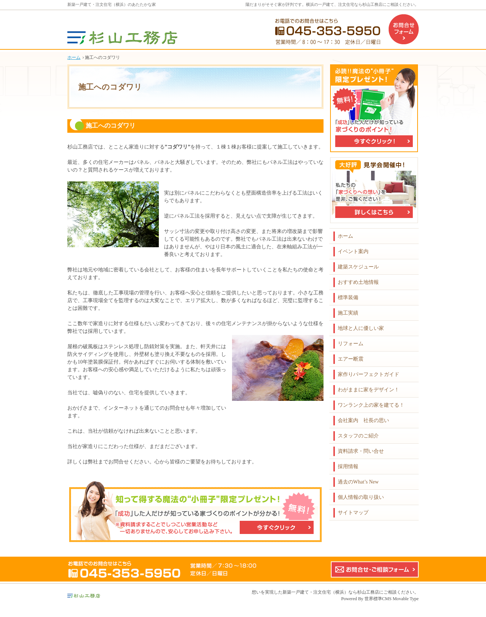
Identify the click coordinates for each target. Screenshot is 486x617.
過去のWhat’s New (358, 482)
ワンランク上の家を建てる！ (371, 405)
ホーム (345, 236)
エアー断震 (350, 359)
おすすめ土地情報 (358, 282)
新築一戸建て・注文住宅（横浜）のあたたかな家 (111, 4)
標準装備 (348, 297)
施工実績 (348, 313)
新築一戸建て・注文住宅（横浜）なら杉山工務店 (331, 592)
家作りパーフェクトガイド (368, 374)
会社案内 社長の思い (363, 420)
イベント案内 (353, 251)
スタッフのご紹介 (358, 436)
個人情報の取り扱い (361, 497)
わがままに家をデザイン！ (368, 389)
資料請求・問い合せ (361, 451)
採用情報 (348, 466)
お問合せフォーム (404, 29)
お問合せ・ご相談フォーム (375, 569)
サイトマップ (353, 512)
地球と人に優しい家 (361, 328)
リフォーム (350, 343)
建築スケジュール (358, 267)
